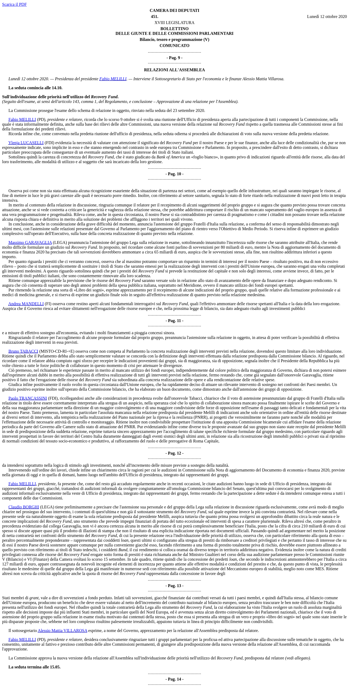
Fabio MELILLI (112, 79)
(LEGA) (60, 242)
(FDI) (49, 142)
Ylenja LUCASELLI (26, 142)
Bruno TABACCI (23, 351)
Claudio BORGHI (23, 507)
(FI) (48, 303)
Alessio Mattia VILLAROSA (62, 630)
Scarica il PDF (14, 4)
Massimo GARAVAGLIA (30, 242)
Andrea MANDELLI (26, 303)
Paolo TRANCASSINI (27, 398)
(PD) (41, 119)
